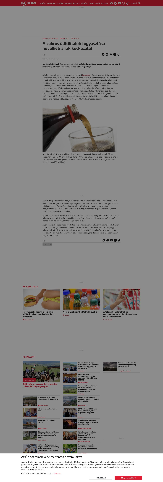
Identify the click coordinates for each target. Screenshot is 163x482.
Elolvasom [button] (57, 473)
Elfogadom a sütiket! (128, 478)
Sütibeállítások (101, 478)
